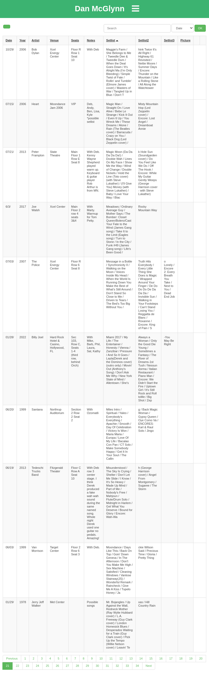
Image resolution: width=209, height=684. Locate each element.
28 (77, 665)
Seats (75, 40)
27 (67, 665)
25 (47, 665)
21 (7, 665)
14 (141, 658)
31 (107, 665)
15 (150, 658)
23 (27, 665)
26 (57, 665)
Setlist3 (169, 40)
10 (101, 658)
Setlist (110, 40)
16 (160, 658)
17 (171, 658)
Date (9, 40)
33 (127, 665)
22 (17, 665)
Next (149, 665)
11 (111, 658)
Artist (35, 40)
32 (117, 665)
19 (190, 658)
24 (37, 665)
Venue (54, 40)
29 (87, 665)
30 (97, 665)
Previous (12, 658)
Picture (186, 40)
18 (180, 658)
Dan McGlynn (99, 8)
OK (200, 28)
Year (23, 40)
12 (120, 658)
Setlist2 (143, 40)
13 (131, 658)
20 (200, 658)
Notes (91, 40)
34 (137, 665)
